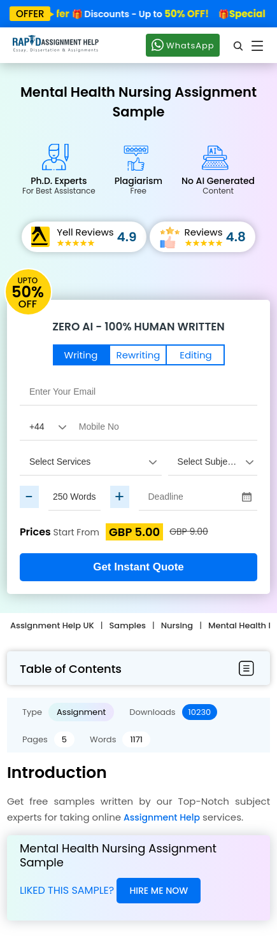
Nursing (177, 625)
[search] (238, 45)
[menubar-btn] (246, 669)
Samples (128, 625)
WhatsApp (183, 45)
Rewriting (138, 355)
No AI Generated (218, 185)
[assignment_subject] (213, 461)
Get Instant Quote (138, 567)
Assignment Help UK (52, 625)
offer (30, 13)
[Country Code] (44, 426)
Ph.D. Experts (59, 185)
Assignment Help (162, 817)
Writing (81, 355)
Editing (195, 355)
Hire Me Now (158, 890)
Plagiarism (138, 185)
